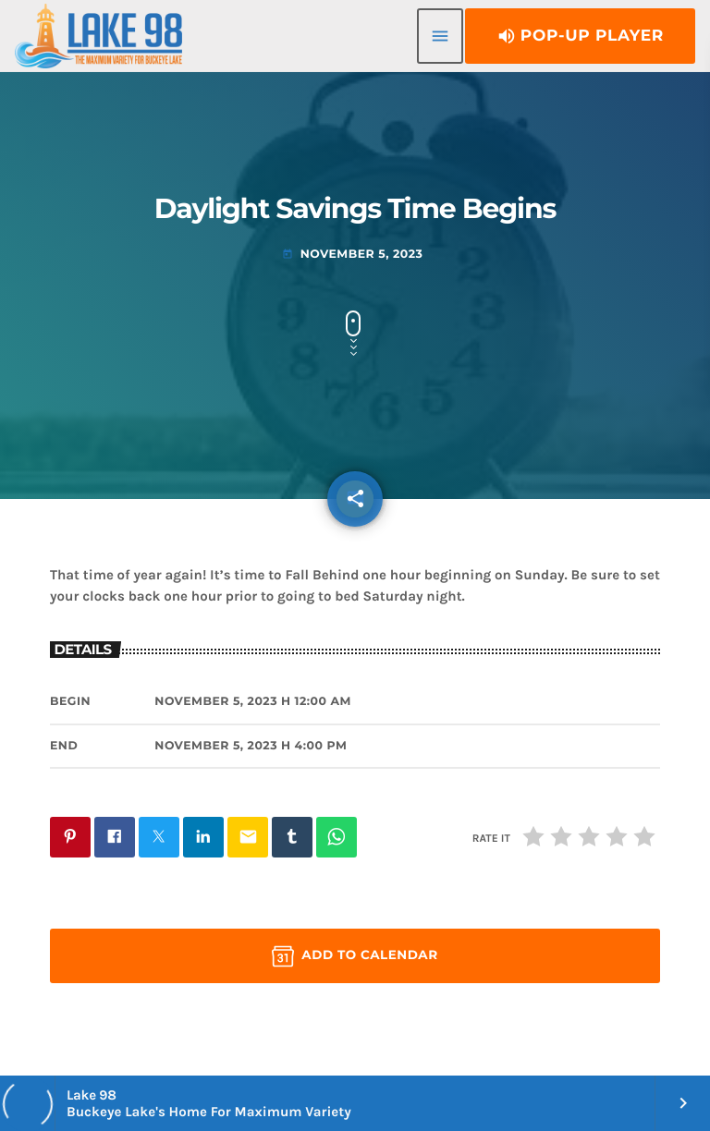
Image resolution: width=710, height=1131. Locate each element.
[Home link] (98, 36)
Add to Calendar (354, 956)
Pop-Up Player (580, 36)
